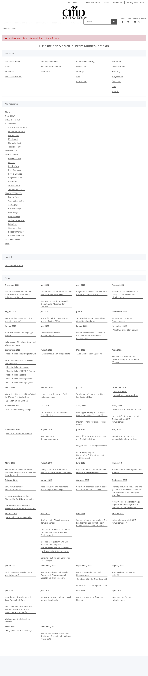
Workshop (116, 61)
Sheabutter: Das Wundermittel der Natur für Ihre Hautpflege (56, 293)
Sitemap (80, 71)
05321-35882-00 (74, 2)
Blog (114, 86)
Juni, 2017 (45, 513)
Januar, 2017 (10, 565)
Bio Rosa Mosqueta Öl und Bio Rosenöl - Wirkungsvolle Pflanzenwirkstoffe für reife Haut (55, 544)
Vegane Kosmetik (15, 201)
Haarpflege (13, 212)
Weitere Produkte (16, 235)
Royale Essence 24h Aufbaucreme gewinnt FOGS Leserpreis (91, 471)
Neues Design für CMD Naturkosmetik (122, 598)
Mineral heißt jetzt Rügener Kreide (91, 585)
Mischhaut (13, 139)
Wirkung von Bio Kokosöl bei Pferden (17, 620)
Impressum (81, 81)
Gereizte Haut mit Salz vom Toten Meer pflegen (55, 559)
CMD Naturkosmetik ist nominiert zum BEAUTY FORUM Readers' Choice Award (56, 532)
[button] (122, 21)
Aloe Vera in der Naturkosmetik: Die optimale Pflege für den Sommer (55, 304)
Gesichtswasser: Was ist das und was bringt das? (19, 573)
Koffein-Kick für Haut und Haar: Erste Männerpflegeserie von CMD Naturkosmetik (20, 472)
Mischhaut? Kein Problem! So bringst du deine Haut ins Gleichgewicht (125, 294)
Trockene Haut (14, 147)
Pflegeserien (117, 76)
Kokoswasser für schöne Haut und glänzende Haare (20, 343)
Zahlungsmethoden (49, 61)
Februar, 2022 (47, 387)
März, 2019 (10, 463)
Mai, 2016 (80, 590)
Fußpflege (12, 224)
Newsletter (45, 71)
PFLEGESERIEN (11, 154)
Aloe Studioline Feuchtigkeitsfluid (21, 353)
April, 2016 (116, 590)
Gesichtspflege (14, 208)
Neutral (11, 162)
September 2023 (119, 311)
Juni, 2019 (80, 429)
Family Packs (13, 197)
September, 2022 (12, 350)
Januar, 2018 (46, 480)
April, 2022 (116, 350)
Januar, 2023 (81, 326)
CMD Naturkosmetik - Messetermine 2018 (14, 488)
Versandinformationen (51, 66)
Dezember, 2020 (119, 387)
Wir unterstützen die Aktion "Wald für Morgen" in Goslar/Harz (20, 395)
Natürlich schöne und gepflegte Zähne (19, 334)
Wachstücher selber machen (19, 433)
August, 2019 (46, 429)
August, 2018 (46, 463)
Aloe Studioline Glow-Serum (125, 330)
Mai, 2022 (80, 350)
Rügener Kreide (15, 177)
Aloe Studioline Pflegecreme (89, 353)
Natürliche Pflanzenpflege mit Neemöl (89, 598)
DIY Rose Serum (120, 391)
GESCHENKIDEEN (12, 239)
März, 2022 (10, 387)
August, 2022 (46, 350)
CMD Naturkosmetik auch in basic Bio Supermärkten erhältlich (91, 488)
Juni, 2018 (80, 463)
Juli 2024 (44, 311)
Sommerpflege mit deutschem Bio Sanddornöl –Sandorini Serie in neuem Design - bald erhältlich (91, 523)
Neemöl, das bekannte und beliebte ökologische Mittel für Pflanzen (125, 359)
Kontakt (115, 91)
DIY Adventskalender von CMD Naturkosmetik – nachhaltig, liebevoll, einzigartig (18, 294)
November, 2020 (12, 405)
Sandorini (12, 181)
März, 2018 (117, 463)
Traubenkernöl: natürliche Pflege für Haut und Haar (91, 395)
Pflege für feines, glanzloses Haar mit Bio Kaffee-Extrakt (91, 437)
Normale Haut (14, 143)
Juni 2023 (45, 326)
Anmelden (117, 2)
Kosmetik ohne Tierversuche (18, 517)
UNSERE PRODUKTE (14, 119)
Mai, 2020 (45, 405)
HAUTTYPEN (10, 123)
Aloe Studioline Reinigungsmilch (20, 382)
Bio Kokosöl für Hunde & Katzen (127, 409)
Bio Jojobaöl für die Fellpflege (19, 630)
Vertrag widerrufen (135, 2)
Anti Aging (12, 204)
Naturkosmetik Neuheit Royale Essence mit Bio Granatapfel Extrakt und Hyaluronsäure (54, 575)
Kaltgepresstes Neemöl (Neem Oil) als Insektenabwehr (56, 598)
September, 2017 (119, 480)
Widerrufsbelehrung (85, 61)
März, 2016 (10, 626)
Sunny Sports (14, 185)
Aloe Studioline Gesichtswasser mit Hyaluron (19, 361)
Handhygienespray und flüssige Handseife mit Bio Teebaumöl (90, 413)
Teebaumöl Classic (16, 189)
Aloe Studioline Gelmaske (17, 367)
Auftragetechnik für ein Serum (55, 551)
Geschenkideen (15, 228)
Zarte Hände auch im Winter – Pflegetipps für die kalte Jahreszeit (20, 507)
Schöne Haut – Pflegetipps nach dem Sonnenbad (55, 521)
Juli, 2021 (80, 387)
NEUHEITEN (10, 116)
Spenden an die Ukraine (17, 400)
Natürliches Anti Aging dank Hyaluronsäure (88, 573)
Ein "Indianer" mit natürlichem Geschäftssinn (54, 413)
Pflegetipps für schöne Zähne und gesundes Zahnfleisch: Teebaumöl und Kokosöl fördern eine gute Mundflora (127, 490)
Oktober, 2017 (82, 480)
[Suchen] (97, 22)
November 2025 (12, 285)
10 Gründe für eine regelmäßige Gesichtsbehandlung (90, 319)
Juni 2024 (80, 311)
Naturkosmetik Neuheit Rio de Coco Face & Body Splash (18, 598)
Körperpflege (14, 216)
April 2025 (80, 285)
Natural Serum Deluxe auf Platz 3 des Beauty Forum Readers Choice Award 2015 (56, 636)
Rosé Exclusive (14, 170)
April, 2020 (81, 405)
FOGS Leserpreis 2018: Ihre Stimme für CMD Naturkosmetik (19, 497)
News (106, 2)
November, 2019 (12, 429)
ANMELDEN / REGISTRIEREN (133, 18)
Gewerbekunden (92, 2)
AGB (78, 76)
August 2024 (10, 311)
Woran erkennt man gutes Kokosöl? (123, 573)
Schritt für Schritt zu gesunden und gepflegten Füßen (54, 319)
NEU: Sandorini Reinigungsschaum (49, 437)
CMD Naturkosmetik (14, 265)
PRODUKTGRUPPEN (13, 193)
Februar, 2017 (118, 513)
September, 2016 (84, 565)
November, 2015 (48, 626)
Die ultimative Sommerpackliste (56, 353)
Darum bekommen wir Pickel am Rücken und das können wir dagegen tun (90, 335)
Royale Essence (15, 174)
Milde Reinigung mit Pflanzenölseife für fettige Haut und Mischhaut (90, 455)
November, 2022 (119, 326)
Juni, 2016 (45, 590)
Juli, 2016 (9, 590)
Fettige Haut (13, 135)
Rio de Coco (13, 166)
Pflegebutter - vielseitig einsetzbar (91, 445)
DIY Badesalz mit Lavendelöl (125, 395)
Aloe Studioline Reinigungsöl (19, 378)
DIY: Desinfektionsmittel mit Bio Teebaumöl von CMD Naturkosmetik (126, 419)
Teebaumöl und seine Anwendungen (50, 334)
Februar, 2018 (11, 480)
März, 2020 (117, 405)
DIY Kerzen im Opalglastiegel (19, 409)
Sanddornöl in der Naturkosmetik (92, 579)
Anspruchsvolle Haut (17, 127)
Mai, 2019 (116, 429)
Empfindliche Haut (16, 131)
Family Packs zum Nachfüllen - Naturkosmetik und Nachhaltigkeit (56, 471)
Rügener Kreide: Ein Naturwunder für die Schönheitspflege (91, 293)
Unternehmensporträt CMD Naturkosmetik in (124, 521)
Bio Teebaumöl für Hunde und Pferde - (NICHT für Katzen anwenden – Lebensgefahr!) (18, 609)
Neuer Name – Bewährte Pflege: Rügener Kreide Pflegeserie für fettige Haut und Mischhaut (126, 505)
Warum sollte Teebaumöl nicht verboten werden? (19, 319)
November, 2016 (48, 565)
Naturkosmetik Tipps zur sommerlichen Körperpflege (124, 437)
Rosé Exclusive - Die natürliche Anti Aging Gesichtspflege (54, 488)
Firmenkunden (118, 66)
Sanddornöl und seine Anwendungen (122, 319)
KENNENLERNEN (12, 150)
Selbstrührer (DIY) (16, 232)
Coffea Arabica (14, 158)
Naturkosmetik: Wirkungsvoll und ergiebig (127, 471)
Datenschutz (81, 66)
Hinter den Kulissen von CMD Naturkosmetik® (54, 395)
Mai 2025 (45, 285)
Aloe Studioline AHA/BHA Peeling (20, 371)
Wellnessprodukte (16, 220)
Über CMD (116, 81)
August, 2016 (118, 565)
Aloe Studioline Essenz (16, 375)
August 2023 (10, 326)
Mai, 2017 (80, 513)
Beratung (116, 71)
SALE (7, 243)
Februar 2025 (118, 285)
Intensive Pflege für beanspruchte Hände (91, 423)
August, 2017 (11, 513)
